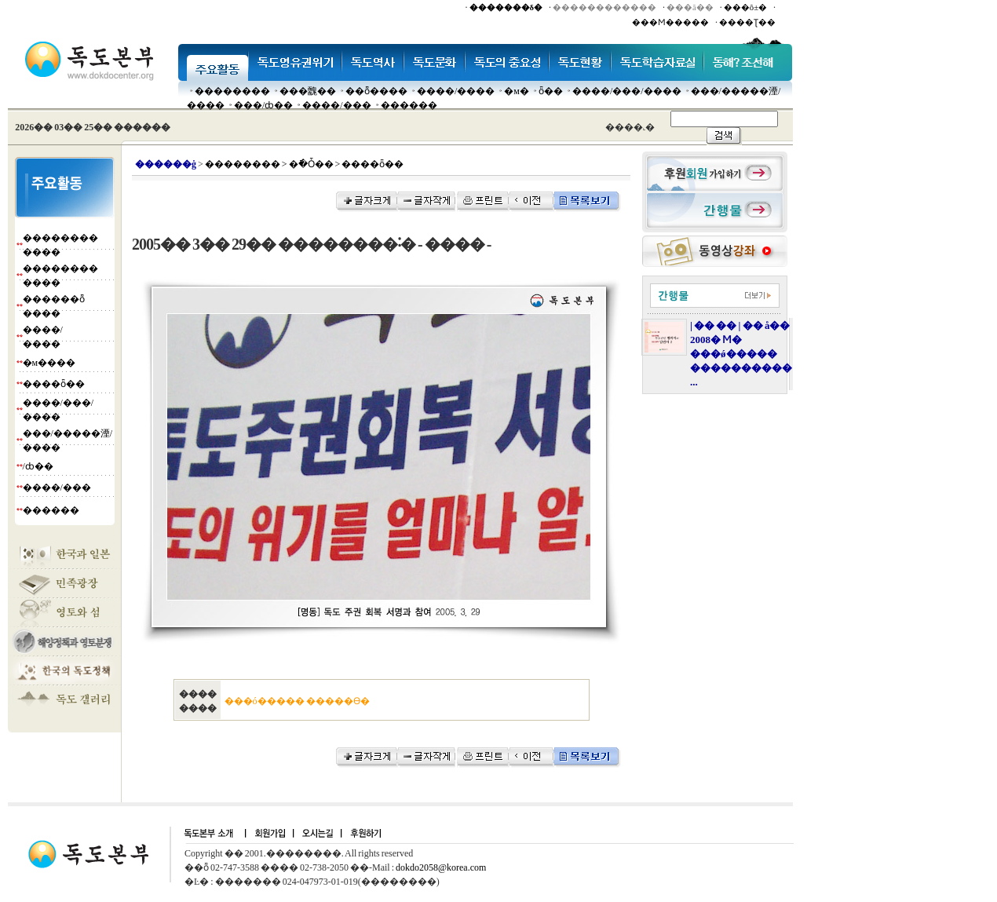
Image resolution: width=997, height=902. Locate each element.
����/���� (456, 91)
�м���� (49, 362)
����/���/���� (626, 91)
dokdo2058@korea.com (441, 867)
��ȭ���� (376, 91)
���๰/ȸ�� (263, 105)
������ (409, 105)
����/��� (336, 105)
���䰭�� (307, 91)
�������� (232, 91)
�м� (516, 91)
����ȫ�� (54, 383)
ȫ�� (551, 91)
